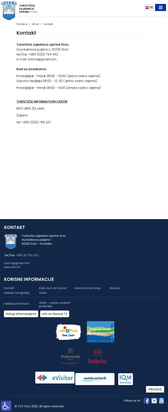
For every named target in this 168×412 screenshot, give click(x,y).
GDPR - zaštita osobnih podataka (54, 304)
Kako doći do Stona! (52, 288)
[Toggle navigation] (160, 7)
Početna (21, 24)
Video (43, 293)
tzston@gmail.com (17, 263)
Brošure (115, 288)
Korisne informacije (87, 288)
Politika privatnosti (16, 303)
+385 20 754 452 (27, 255)
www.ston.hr (12, 267)
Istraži (35, 24)
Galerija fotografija (16, 293)
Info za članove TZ (54, 314)
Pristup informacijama (21, 314)
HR (149, 7)
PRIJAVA (155, 389)
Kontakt (9, 288)
